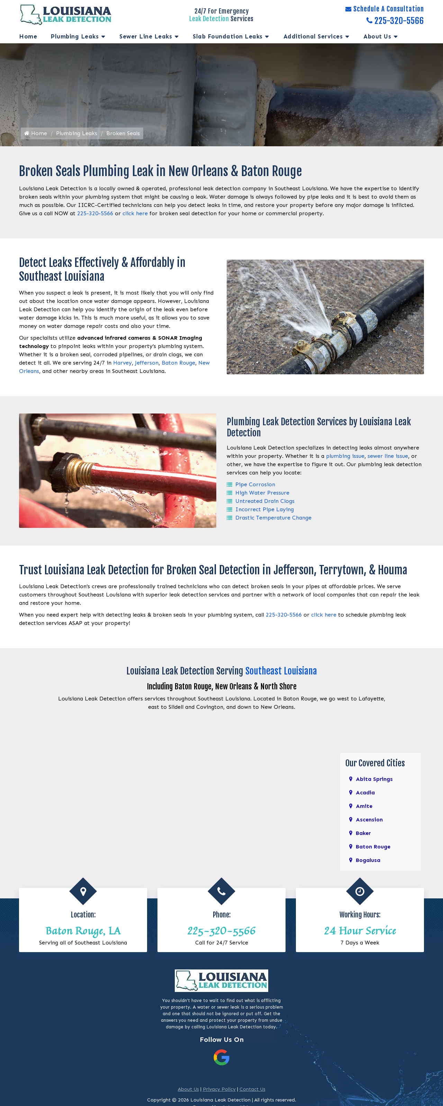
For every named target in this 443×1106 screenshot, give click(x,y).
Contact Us (252, 1090)
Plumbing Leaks (75, 36)
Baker (363, 833)
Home (28, 36)
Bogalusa (368, 860)
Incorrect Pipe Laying (264, 510)
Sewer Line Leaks (145, 36)
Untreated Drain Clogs (265, 502)
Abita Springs (374, 779)
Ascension (369, 820)
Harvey (122, 363)
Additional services (313, 36)
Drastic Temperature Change (273, 518)
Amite (364, 806)
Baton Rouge (178, 363)
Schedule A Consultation (384, 9)
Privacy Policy (219, 1090)
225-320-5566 (395, 21)
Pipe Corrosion (255, 485)
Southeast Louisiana (281, 671)
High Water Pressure (262, 493)
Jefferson (147, 363)
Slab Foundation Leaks (228, 36)
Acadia (365, 793)
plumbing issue (345, 457)
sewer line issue (388, 457)
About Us (377, 36)
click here (135, 214)
